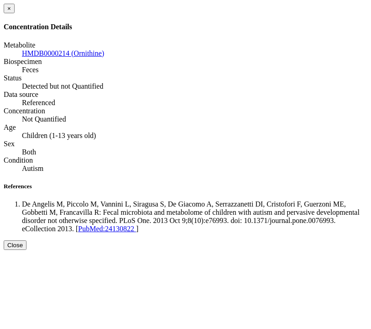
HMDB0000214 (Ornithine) (63, 53)
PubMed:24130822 (107, 229)
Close (15, 245)
